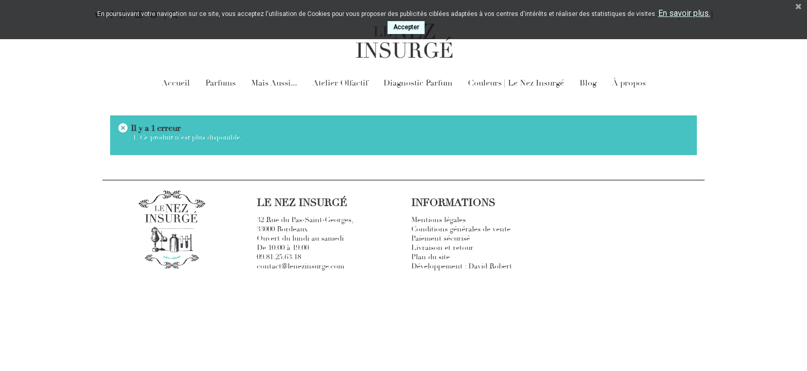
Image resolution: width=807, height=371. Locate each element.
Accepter (406, 27)
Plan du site (430, 256)
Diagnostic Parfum (417, 83)
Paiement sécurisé (440, 238)
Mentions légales (438, 219)
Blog (588, 83)
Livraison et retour (442, 247)
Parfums (220, 83)
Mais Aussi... (274, 83)
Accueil (176, 83)
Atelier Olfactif (340, 83)
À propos (629, 83)
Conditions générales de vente (461, 229)
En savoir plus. (684, 13)
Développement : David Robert (461, 266)
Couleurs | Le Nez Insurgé (516, 83)
